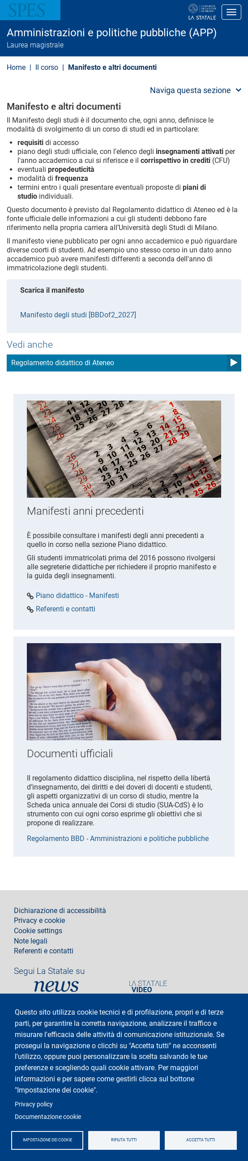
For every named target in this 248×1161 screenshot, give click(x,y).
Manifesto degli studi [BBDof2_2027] (78, 315)
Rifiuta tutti (124, 1140)
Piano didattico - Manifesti (77, 596)
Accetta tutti (200, 1140)
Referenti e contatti (65, 609)
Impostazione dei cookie (47, 1140)
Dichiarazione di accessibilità (60, 911)
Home (16, 67)
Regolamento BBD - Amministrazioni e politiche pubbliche (118, 838)
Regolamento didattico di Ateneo (62, 363)
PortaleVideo (148, 986)
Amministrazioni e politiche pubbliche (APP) (112, 32)
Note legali (30, 941)
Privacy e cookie (39, 921)
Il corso (46, 67)
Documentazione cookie (48, 1116)
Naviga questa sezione (190, 90)
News (56, 986)
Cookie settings (38, 931)
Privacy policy (34, 1104)
